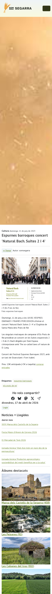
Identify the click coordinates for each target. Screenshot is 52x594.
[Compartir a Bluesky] (19, 398)
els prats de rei (10, 385)
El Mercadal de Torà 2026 (14, 440)
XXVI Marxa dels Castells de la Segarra (20, 424)
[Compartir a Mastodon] (26, 398)
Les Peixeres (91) (12, 534)
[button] (39, 398)
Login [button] (5, 407)
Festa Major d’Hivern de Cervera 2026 (19, 432)
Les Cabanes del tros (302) (18, 566)
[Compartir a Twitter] (32, 398)
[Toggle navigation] (46, 8)
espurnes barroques (23, 380)
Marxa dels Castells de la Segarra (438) (26, 502)
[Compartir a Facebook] (13, 398)
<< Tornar (7, 250)
